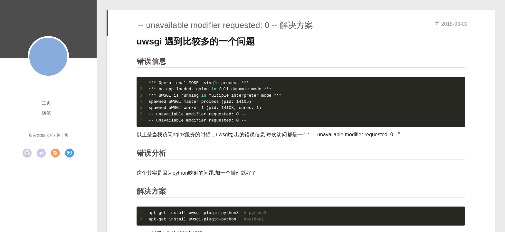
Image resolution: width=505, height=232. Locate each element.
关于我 (62, 135)
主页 (46, 102)
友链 (50, 135)
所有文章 (36, 135)
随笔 (46, 113)
